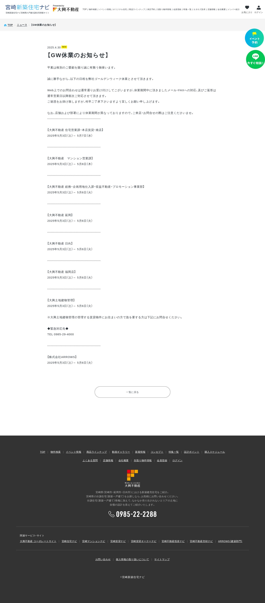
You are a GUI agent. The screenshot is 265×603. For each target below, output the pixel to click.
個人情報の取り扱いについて (132, 559)
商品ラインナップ (137, 9)
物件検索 (93, 9)
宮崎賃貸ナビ (118, 541)
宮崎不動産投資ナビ (173, 541)
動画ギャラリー (121, 451)
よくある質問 (90, 460)
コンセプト (157, 451)
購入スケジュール (215, 451)
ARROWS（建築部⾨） (230, 541)
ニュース (22, 24)
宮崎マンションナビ (93, 541)
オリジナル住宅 (120, 9)
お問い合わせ (103, 559)
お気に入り (247, 12)
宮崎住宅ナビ (69, 541)
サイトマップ (162, 559)
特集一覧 (187, 9)
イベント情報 (105, 9)
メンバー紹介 (234, 9)
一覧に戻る (132, 392)
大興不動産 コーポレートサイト (38, 541)
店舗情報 (212, 9)
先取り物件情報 (164, 9)
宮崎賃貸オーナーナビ (144, 541)
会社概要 (222, 9)
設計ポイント (191, 451)
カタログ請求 (199, 9)
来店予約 (151, 9)
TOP (85, 9)
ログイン (258, 12)
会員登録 (177, 9)
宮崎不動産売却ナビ (201, 541)
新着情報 (140, 451)
